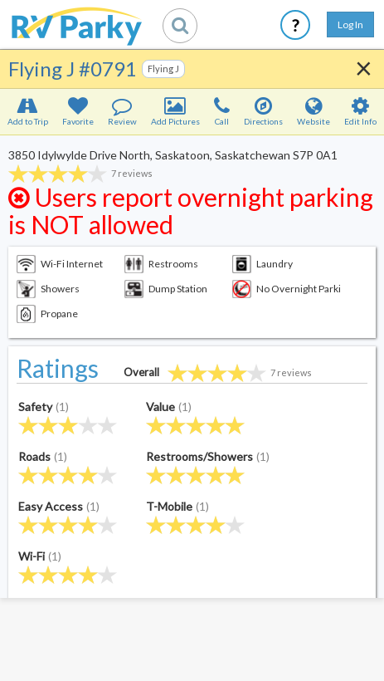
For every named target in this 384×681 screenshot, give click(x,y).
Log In (350, 24)
